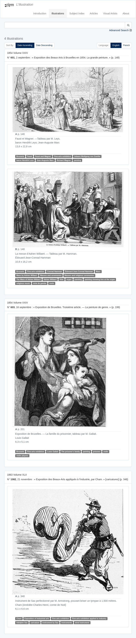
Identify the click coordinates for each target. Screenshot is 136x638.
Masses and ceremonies (51, 275)
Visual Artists (110, 13)
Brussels (20, 156)
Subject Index (76, 13)
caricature (34, 623)
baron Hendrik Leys (25, 160)
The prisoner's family (70, 451)
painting (77, 160)
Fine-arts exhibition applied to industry (89, 618)
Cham (18, 618)
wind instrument (82, 623)
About (126, 13)
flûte (62, 279)
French (126, 45)
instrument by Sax (50, 623)
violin (51, 283)
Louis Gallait (52, 451)
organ (69, 279)
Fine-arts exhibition (62, 156)
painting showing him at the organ (100, 279)
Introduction (39, 13)
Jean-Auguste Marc (45, 160)
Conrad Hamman (54, 271)
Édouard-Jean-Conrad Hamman (79, 271)
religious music (23, 283)
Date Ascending (25, 45)
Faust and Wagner (43, 156)
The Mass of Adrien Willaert (28, 279)
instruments (66, 623)
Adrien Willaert (50, 279)
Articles (94, 13)
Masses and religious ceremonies (79, 275)
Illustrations (58, 13)
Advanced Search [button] (119, 30)
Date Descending (44, 45)
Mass (98, 271)
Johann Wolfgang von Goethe (87, 156)
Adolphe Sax (22, 623)
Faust (29, 156)
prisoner (96, 451)
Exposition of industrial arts (36, 618)
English (115, 45)
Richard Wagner (64, 160)
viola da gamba (39, 283)
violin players (22, 456)
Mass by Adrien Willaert (26, 275)
